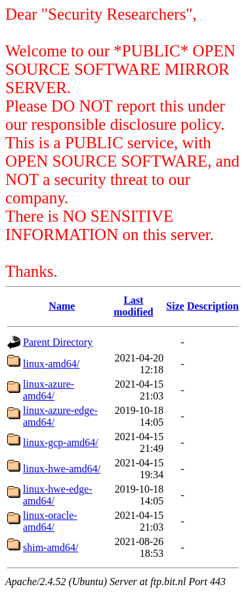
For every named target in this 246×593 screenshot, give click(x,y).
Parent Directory (57, 342)
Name (62, 306)
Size (175, 306)
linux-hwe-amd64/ (61, 468)
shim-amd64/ (50, 547)
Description (213, 306)
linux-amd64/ (51, 363)
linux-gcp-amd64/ (60, 442)
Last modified (133, 306)
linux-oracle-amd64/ (50, 521)
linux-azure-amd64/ (48, 389)
